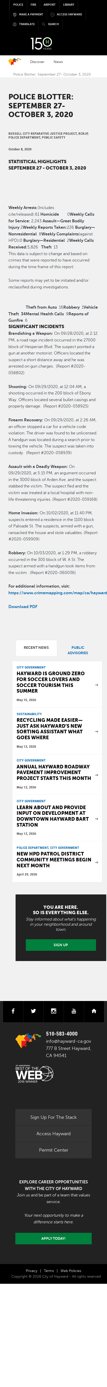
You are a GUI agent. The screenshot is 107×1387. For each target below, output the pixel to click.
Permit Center (53, 1150)
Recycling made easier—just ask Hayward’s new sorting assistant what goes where (50, 728)
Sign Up (61, 945)
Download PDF (22, 606)
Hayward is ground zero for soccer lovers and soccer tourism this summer (51, 682)
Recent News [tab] (36, 648)
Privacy (31, 1271)
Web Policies (71, 1271)
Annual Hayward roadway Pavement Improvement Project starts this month (54, 772)
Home (14, 61)
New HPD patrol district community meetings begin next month (54, 859)
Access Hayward (54, 1133)
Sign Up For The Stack (53, 1117)
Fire (33, 4)
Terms (49, 1271)
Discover (37, 62)
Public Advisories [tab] (78, 650)
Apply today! (53, 1238)
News (58, 62)
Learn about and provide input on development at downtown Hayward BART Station (53, 816)
